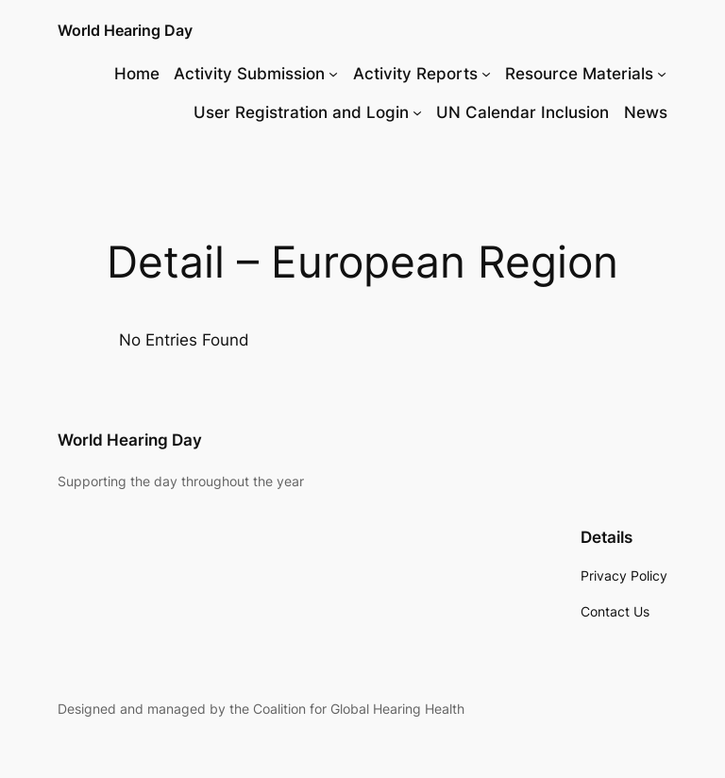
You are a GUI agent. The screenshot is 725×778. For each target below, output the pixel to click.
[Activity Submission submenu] (333, 73)
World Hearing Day (125, 30)
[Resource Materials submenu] (661, 73)
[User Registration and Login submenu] (417, 112)
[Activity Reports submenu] (486, 73)
